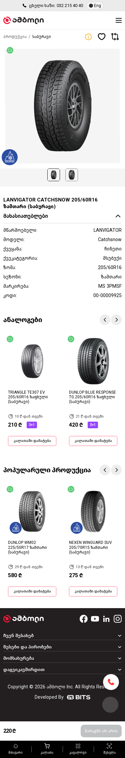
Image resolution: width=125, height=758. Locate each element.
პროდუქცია (15, 36)
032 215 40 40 (70, 5)
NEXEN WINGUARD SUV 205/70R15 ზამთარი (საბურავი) (90, 547)
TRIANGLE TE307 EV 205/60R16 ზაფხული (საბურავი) (28, 397)
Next (116, 319)
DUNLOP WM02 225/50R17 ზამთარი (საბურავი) (27, 547)
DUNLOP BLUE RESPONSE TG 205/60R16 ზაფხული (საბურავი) (92, 397)
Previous (105, 319)
